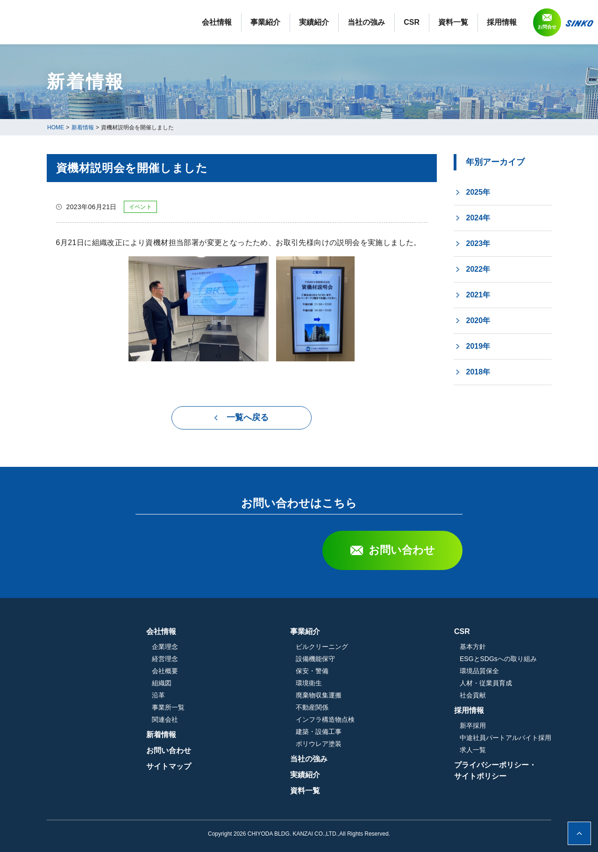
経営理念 (264, 658)
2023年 (478, 243)
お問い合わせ (402, 550)
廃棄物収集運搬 (368, 695)
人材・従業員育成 (486, 683)
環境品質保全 (479, 671)
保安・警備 (361, 671)
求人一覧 (473, 749)
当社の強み (366, 22)
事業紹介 (265, 22)
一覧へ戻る (248, 417)
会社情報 (217, 22)
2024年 (478, 218)
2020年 (478, 320)
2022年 (478, 269)
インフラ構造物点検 (374, 719)
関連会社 (264, 719)
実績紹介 (314, 22)
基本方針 (473, 646)
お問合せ (547, 26)
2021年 (478, 295)
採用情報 (502, 22)
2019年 (478, 346)
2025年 (478, 192)
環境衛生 (358, 683)
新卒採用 (473, 725)
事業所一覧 (267, 707)
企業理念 (264, 646)
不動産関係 (361, 707)
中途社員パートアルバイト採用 (505, 737)
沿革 (257, 695)
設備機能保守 (364, 658)
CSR (412, 22)
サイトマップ (267, 766)
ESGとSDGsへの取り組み (498, 658)
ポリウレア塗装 (368, 743)
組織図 (261, 683)
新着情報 (260, 735)
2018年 (478, 372)
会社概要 (264, 671)
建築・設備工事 (368, 731)
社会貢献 (473, 695)
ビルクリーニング (371, 646)
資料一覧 (453, 22)
